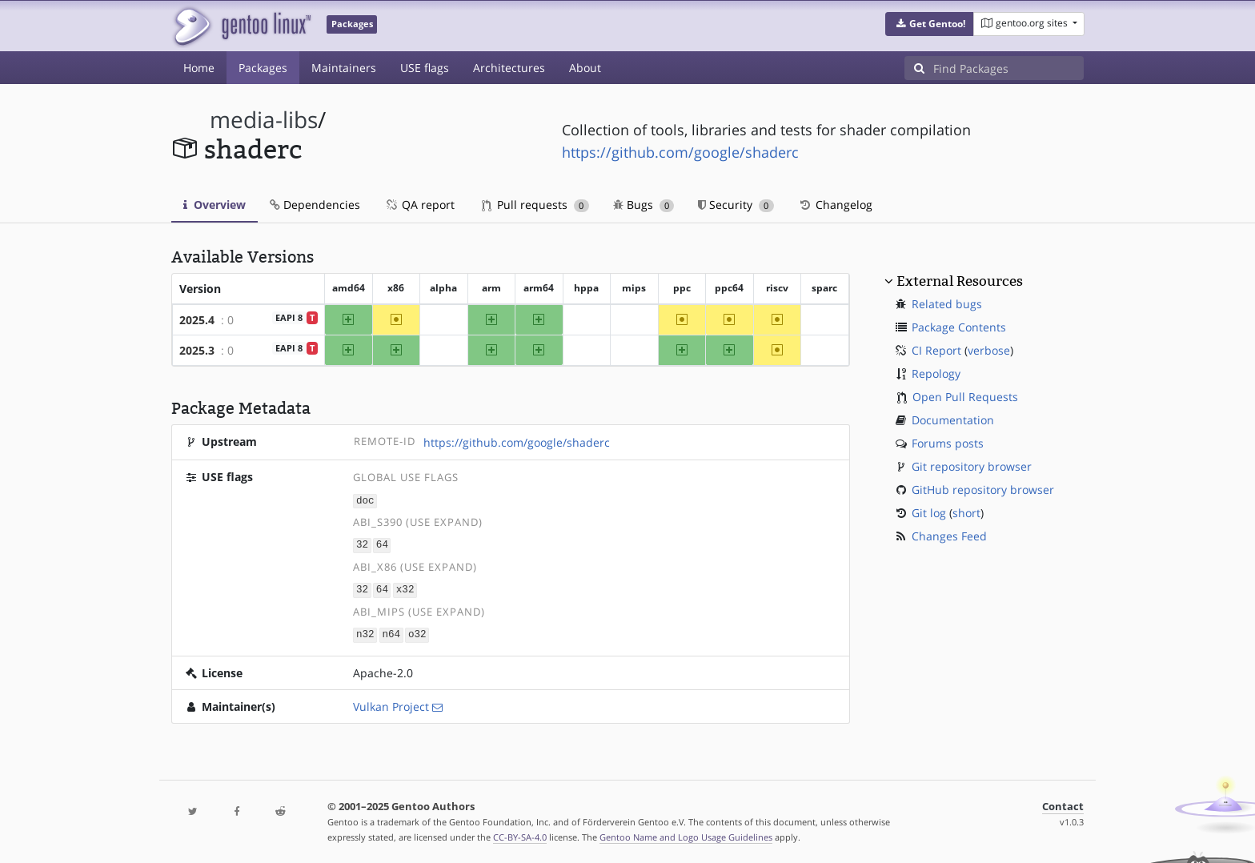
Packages (263, 67)
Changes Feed (949, 536)
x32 (405, 588)
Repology (936, 373)
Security (736, 204)
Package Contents (959, 327)
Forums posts (948, 443)
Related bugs (947, 303)
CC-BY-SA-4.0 (520, 834)
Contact (1063, 803)
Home (199, 67)
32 (362, 544)
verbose (989, 350)
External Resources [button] (959, 281)
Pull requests (535, 204)
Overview (214, 204)
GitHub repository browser (983, 489)
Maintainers (343, 67)
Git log (929, 512)
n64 (391, 632)
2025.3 (197, 350)
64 (382, 544)
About (585, 67)
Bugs (644, 204)
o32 (417, 632)
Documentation (953, 419)
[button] (929, 24)
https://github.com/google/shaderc (680, 152)
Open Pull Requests (965, 396)
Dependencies (315, 204)
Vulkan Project (391, 703)
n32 (365, 632)
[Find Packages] (1008, 68)
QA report (419, 204)
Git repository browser (972, 466)
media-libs (264, 119)
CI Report (936, 350)
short (966, 512)
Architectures (509, 67)
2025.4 (197, 319)
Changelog (835, 204)
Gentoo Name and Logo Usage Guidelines (685, 834)
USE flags (424, 67)
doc (365, 500)
